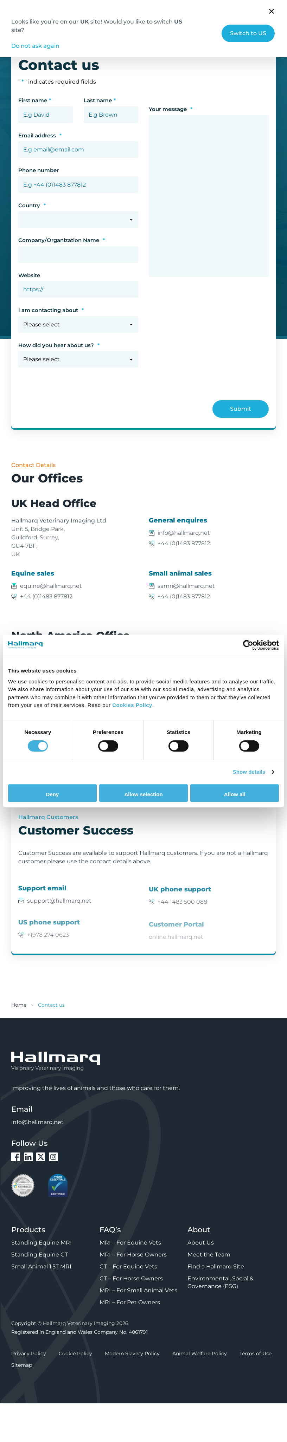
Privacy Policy (28, 1353)
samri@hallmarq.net (186, 586)
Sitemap (21, 1365)
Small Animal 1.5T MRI (41, 1266)
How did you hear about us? (59, 345)
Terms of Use (256, 1353)
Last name (100, 101)
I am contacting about (51, 310)
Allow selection (143, 794)
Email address (40, 135)
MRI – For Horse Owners (133, 1254)
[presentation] (71, 399)
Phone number (38, 170)
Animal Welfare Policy (199, 1353)
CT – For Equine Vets (128, 1266)
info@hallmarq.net (184, 533)
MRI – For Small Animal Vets (138, 1290)
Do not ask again (35, 46)
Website (29, 275)
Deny (52, 794)
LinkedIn (28, 1156)
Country (32, 205)
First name (34, 101)
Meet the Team (208, 1254)
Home (18, 1005)
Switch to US (248, 33)
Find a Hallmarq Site (215, 1266)
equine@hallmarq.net (51, 586)
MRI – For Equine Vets (130, 1242)
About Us (200, 1242)
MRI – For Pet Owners (130, 1302)
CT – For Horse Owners (131, 1278)
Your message (170, 109)
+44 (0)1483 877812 (184, 543)
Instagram (53, 1156)
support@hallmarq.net (59, 907)
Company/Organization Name (61, 240)
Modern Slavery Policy (132, 1353)
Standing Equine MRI (41, 1242)
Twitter (40, 1156)
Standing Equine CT (39, 1254)
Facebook (15, 1156)
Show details (249, 772)
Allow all (234, 794)
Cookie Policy (75, 1353)
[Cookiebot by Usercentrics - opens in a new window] (248, 645)
